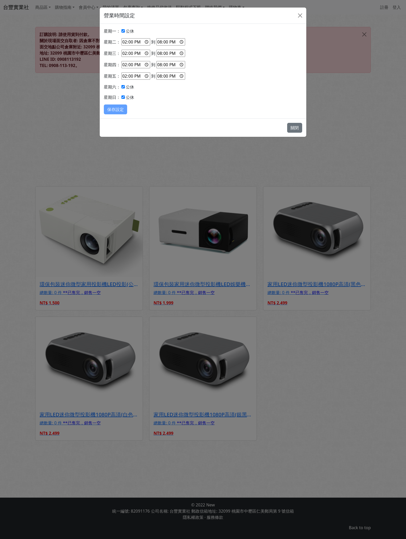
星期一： (112, 31)
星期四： (112, 65)
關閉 (295, 128)
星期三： (112, 53)
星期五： (112, 76)
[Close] (300, 15)
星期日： (112, 97)
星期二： (112, 42)
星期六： (112, 87)
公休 (130, 31)
